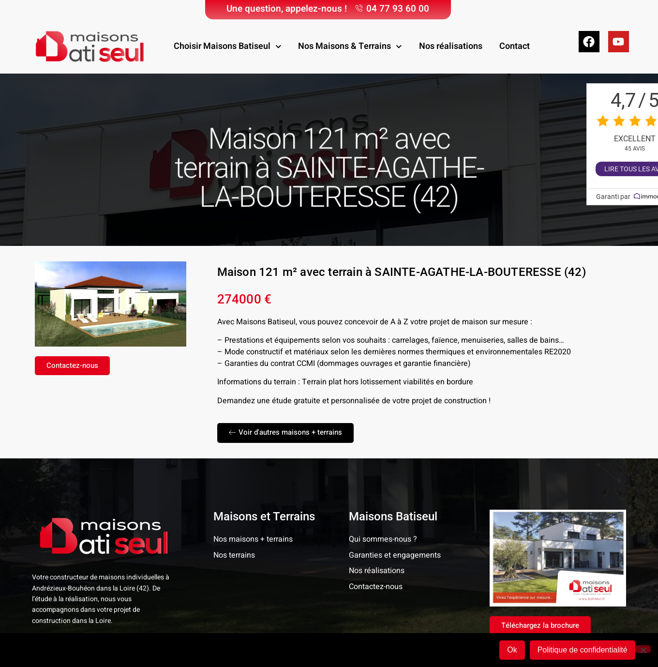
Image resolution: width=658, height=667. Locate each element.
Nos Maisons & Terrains (350, 47)
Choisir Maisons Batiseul (228, 47)
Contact (514, 46)
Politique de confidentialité (583, 650)
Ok (512, 650)
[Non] (643, 649)
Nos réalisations (450, 46)
